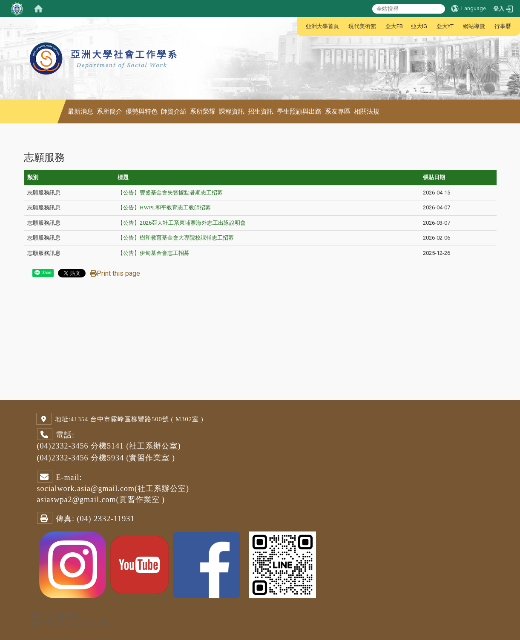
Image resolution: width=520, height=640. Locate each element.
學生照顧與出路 (299, 111)
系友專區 (337, 111)
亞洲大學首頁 (322, 26)
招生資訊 (260, 111)
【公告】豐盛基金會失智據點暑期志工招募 (170, 192)
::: (301, 26)
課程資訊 (231, 111)
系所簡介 (109, 111)
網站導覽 (474, 26)
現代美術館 (362, 26)
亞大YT (445, 26)
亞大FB (394, 26)
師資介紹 (174, 111)
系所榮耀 (202, 111)
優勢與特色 (142, 111)
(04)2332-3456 (63, 446)
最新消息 (80, 111)
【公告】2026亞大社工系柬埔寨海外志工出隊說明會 (182, 223)
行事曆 (502, 26)
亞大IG (419, 26)
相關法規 (366, 111)
